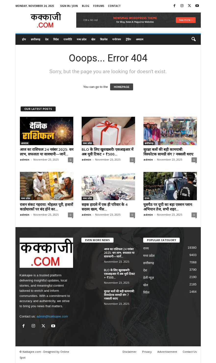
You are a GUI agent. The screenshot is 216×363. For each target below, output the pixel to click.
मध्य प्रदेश (81, 39)
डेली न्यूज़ (148, 278)
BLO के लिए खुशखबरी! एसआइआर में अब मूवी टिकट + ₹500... (107, 151)
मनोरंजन (116, 39)
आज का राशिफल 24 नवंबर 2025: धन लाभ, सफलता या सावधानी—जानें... (46, 151)
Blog (85, 6)
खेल (93, 39)
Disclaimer (130, 351)
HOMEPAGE (121, 86)
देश (46, 39)
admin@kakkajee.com (52, 316)
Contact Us (190, 351)
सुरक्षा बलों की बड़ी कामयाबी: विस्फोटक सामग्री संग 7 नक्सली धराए (168, 151)
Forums (98, 6)
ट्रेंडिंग (128, 39)
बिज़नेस (103, 39)
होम (24, 39)
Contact (114, 6)
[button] (193, 39)
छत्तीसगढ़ (35, 39)
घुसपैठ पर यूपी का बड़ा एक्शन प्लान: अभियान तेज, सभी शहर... (168, 206)
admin (24, 159)
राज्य (147, 198)
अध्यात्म (139, 39)
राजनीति (68, 39)
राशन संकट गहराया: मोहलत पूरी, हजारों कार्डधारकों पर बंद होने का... (46, 206)
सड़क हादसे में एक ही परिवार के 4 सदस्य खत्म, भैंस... (104, 206)
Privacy (147, 351)
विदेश (56, 39)
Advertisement (167, 351)
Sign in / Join (69, 6)
